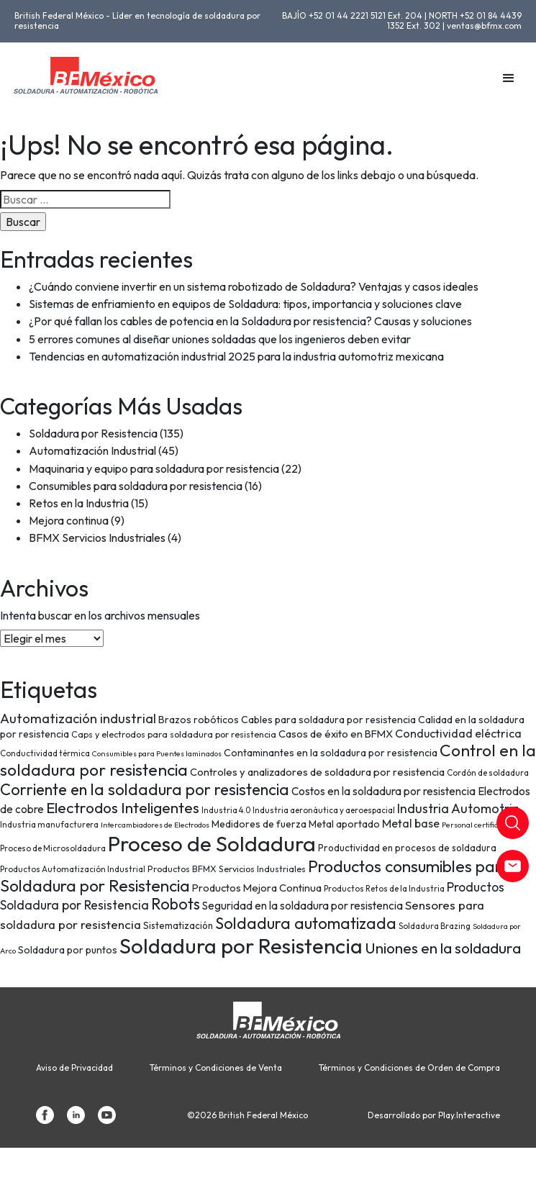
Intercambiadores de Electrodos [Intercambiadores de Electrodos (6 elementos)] (155, 825)
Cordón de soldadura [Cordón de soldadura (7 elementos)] (488, 772)
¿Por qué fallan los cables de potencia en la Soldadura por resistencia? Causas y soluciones (250, 321)
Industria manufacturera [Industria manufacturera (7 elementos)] (49, 824)
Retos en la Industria (79, 503)
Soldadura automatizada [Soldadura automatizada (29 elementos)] (305, 923)
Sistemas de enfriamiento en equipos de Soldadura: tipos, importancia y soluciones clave (245, 303)
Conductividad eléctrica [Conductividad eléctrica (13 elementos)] (458, 733)
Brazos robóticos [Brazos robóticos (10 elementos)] (198, 719)
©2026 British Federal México (247, 1115)
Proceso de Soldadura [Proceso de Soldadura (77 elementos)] (212, 843)
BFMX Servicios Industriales (97, 537)
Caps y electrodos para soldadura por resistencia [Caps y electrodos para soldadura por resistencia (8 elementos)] (173, 734)
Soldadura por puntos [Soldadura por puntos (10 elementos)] (67, 949)
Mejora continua (69, 520)
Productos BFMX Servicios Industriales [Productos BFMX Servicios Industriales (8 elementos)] (226, 869)
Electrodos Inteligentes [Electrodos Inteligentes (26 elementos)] (122, 807)
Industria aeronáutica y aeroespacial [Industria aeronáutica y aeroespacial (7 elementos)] (324, 809)
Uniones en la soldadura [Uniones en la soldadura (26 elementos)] (443, 947)
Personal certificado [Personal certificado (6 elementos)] (476, 825)
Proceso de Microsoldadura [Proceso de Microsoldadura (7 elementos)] (53, 848)
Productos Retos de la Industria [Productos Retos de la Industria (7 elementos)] (384, 888)
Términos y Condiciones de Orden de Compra (409, 1068)
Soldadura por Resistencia (93, 433)
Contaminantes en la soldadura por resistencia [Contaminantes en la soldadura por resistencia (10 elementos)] (330, 752)
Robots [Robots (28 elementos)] (175, 904)
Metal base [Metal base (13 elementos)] (411, 823)
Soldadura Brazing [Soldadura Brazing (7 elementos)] (435, 925)
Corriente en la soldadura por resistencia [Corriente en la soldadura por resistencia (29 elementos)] (144, 789)
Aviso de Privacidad (74, 1068)
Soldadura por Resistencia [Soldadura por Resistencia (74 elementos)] (241, 946)
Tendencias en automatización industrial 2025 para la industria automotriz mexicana (236, 356)
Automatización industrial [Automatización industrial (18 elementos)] (78, 718)
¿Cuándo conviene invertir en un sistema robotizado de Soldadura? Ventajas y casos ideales (253, 286)
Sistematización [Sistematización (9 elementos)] (178, 925)
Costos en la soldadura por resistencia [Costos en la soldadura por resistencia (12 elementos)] (383, 791)
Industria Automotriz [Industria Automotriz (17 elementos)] (458, 808)
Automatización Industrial (92, 450)
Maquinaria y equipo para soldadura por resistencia (154, 468)
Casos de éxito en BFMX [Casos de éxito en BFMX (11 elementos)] (335, 733)
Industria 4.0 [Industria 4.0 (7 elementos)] (225, 809)
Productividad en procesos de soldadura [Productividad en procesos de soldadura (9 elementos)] (407, 847)
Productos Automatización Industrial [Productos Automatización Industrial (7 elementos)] (72, 869)
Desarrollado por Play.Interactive (434, 1115)
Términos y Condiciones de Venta (216, 1068)
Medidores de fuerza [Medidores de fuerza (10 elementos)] (259, 823)
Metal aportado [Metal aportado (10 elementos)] (344, 823)
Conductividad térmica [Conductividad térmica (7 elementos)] (45, 753)
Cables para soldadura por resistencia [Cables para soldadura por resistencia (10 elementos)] (328, 719)
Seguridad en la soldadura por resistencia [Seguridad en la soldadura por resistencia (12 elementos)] (302, 905)
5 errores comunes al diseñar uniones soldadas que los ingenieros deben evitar (220, 339)
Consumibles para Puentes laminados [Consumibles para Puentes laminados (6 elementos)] (157, 753)
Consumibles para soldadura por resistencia (135, 486)
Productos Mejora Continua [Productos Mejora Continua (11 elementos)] (257, 887)
